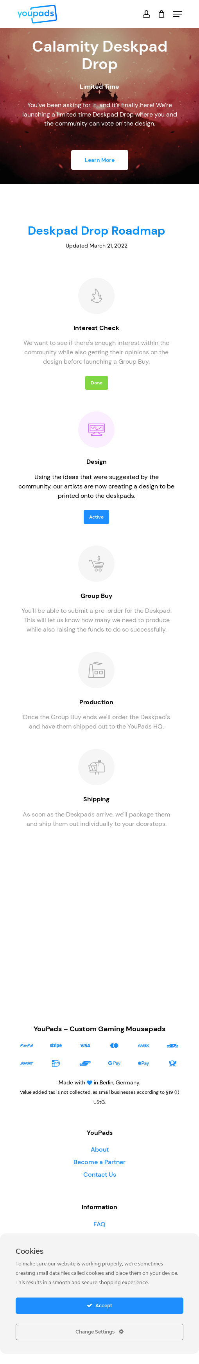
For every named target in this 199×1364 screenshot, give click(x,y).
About (100, 1149)
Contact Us (99, 1174)
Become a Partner (99, 1162)
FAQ (99, 1224)
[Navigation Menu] (177, 14)
